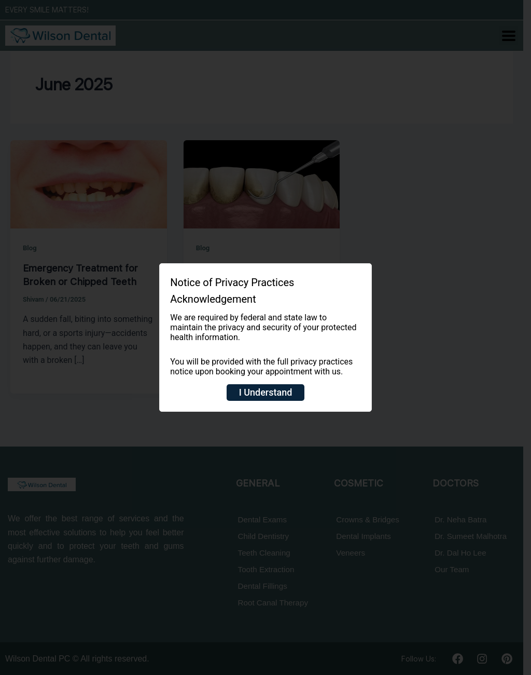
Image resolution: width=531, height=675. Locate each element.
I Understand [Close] (265, 392)
